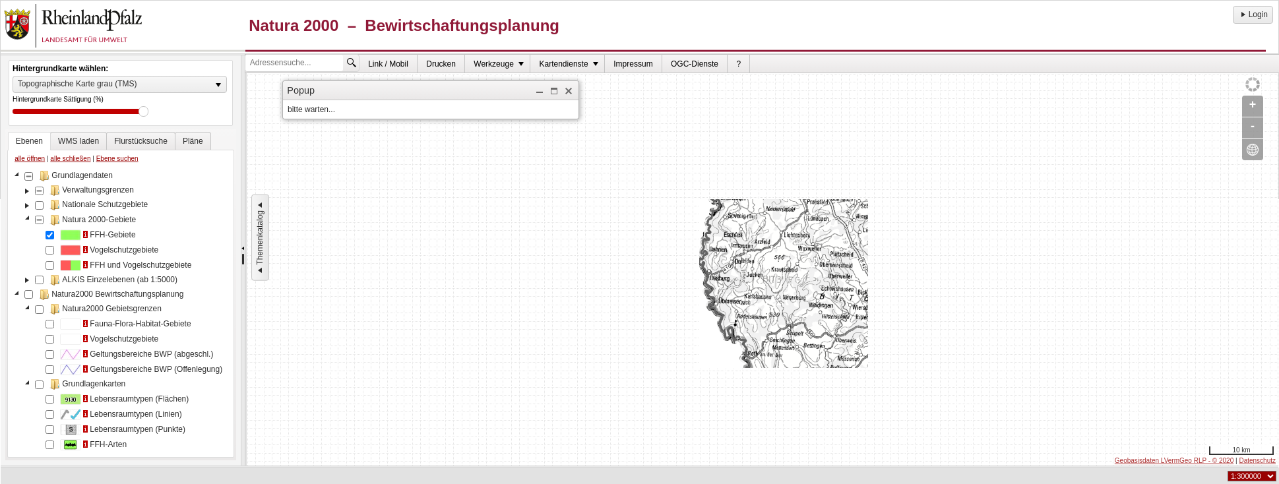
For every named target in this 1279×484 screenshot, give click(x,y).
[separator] (243, 260)
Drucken (441, 64)
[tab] (29, 141)
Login (1253, 14)
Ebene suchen (117, 158)
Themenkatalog (260, 238)
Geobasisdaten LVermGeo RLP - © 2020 (1174, 460)
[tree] (120, 311)
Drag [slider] (143, 111)
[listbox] (120, 84)
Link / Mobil (388, 64)
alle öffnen (30, 158)
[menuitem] (388, 64)
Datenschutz (1257, 460)
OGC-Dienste (694, 64)
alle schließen (70, 158)
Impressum (632, 64)
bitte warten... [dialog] (311, 109)
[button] (539, 91)
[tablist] (120, 294)
